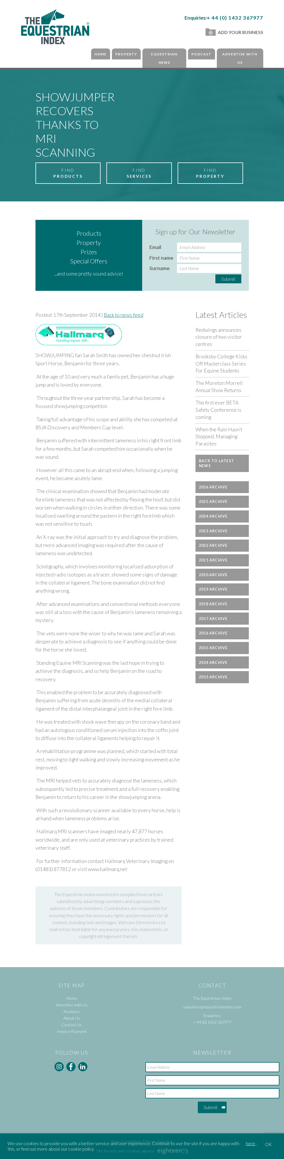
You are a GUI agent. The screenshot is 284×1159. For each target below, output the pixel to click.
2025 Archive (213, 501)
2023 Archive (213, 531)
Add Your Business (234, 32)
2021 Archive (213, 560)
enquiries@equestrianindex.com (212, 1006)
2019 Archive (213, 589)
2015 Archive (213, 648)
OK (268, 1144)
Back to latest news (216, 463)
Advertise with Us (240, 58)
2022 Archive (213, 545)
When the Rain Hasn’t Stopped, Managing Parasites (218, 436)
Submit (228, 279)
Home (101, 54)
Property (126, 54)
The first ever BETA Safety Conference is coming (218, 410)
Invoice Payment (72, 1031)
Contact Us (71, 1024)
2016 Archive (213, 633)
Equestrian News (164, 58)
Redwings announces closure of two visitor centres (218, 337)
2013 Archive (213, 677)
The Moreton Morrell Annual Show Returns (219, 386)
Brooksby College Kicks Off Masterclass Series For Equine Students (221, 363)
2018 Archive (213, 604)
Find (68, 173)
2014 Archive (213, 662)
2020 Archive (213, 575)
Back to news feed (123, 315)
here (250, 1143)
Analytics (71, 1011)
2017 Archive (213, 619)
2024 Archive (213, 516)
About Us (71, 1018)
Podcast (201, 54)
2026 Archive (213, 487)
